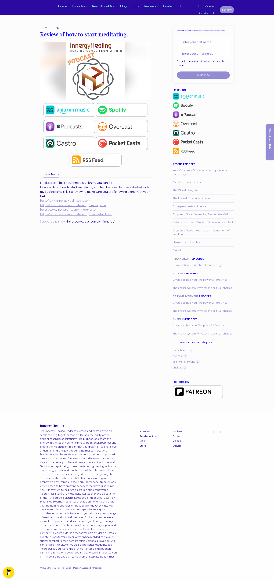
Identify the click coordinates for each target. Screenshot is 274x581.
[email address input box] (203, 54)
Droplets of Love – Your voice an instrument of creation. (201, 232)
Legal (68, 567)
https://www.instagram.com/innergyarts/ (68, 209)
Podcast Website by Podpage (87, 567)
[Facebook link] (186, 6)
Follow (227, 9)
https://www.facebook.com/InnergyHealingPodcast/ (76, 214)
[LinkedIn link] (199, 6)
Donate (202, 13)
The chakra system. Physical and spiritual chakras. (202, 287)
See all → (178, 250)
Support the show (53, 221)
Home (62, 6)
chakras (179, 319)
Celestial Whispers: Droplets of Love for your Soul (203, 222)
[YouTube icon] (214, 432)
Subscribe (203, 75)
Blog (123, 6)
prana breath (182, 258)
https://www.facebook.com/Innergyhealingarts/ (73, 205)
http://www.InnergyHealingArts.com (65, 200)
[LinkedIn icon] (226, 432)
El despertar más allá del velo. (191, 206)
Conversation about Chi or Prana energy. (197, 265)
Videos (209, 6)
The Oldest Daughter (186, 190)
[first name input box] (203, 42)
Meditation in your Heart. (188, 182)
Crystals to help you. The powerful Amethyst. (200, 279)
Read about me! (103, 6)
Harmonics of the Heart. (187, 242)
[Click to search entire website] (214, 13)
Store (135, 6)
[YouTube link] (193, 6)
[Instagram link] (180, 6)
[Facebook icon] (220, 432)
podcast (179, 273)
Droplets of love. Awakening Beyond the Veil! (200, 214)
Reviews (150, 6)
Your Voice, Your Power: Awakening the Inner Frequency (200, 172)
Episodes (78, 6)
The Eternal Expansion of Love (191, 198)
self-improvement (186, 296)
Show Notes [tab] (51, 174)
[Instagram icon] (208, 432)
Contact (169, 6)
